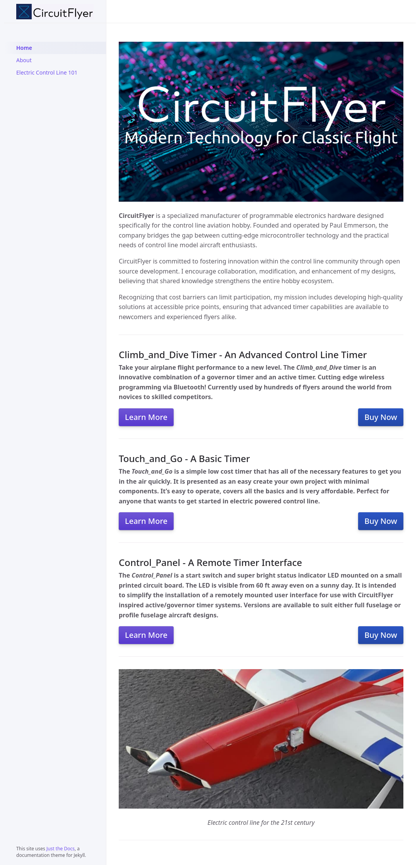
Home (24, 47)
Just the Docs (60, 848)
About (24, 60)
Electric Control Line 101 (46, 72)
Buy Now (380, 417)
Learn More (146, 417)
